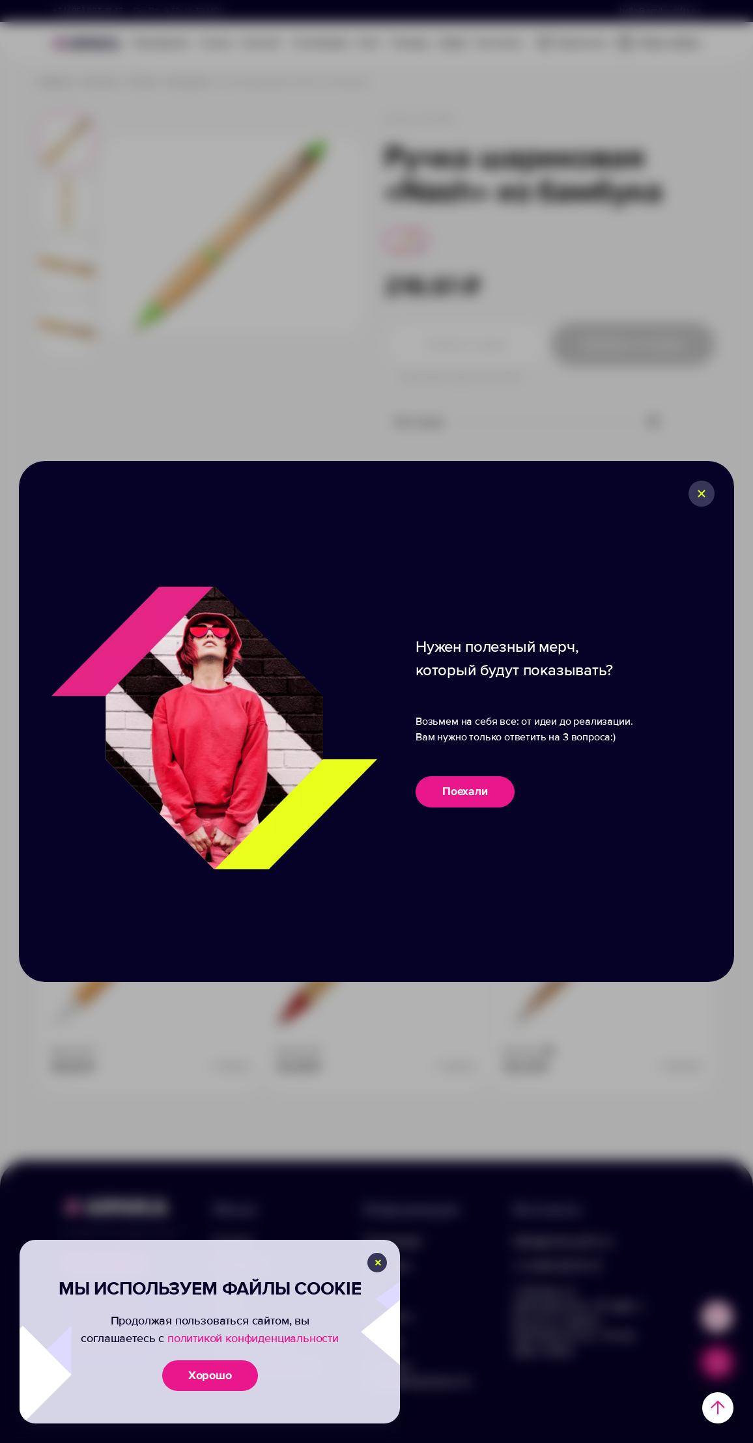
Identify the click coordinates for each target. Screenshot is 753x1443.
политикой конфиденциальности (253, 1338)
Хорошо (210, 1375)
